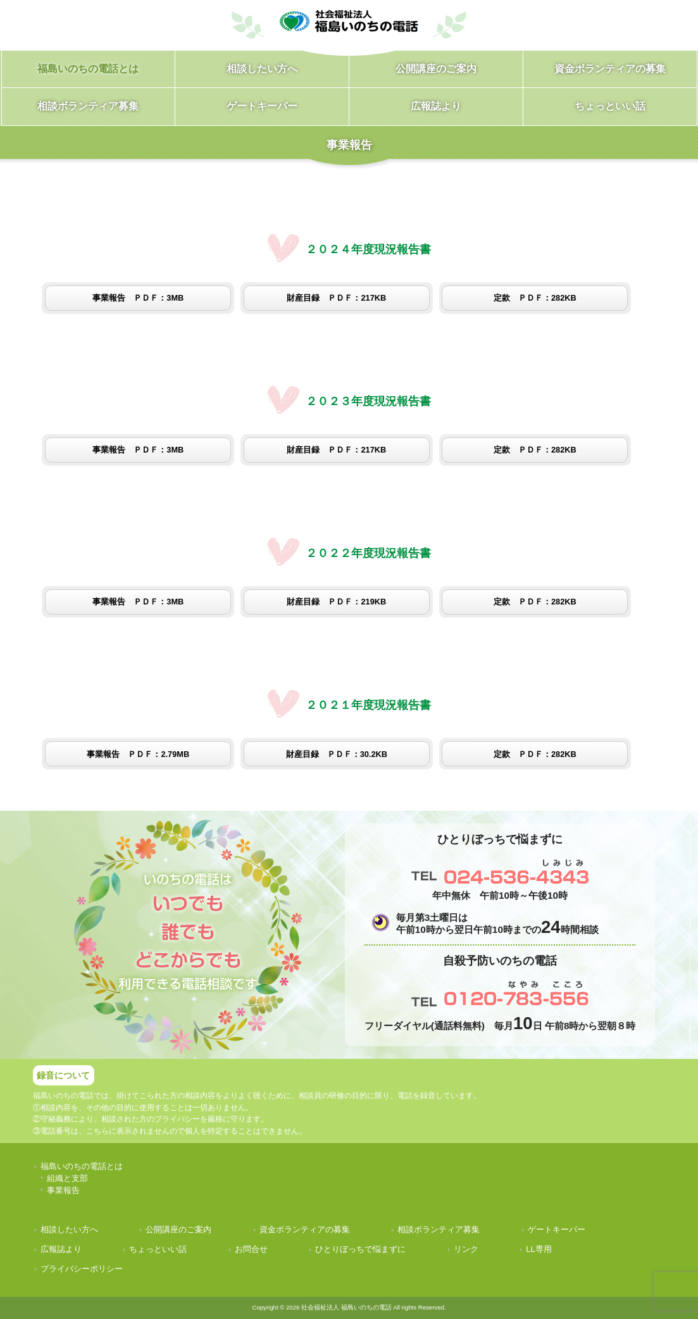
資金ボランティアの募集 (304, 1229)
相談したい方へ (69, 1229)
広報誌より (61, 1249)
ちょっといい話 (158, 1249)
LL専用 (538, 1249)
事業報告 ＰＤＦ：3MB (138, 298)
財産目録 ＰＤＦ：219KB (336, 601)
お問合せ (251, 1249)
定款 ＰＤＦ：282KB (535, 298)
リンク (466, 1249)
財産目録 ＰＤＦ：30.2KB (336, 754)
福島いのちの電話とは (82, 1166)
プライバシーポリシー (82, 1268)
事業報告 (63, 1190)
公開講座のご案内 (178, 1229)
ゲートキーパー (556, 1229)
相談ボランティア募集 (438, 1229)
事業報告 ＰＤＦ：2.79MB (138, 754)
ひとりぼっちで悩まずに (360, 1249)
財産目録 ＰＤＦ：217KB (336, 298)
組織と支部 (67, 1178)
